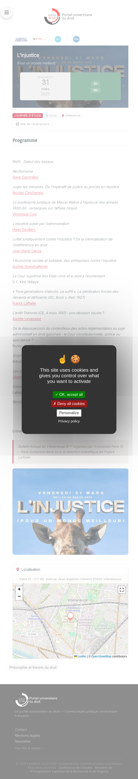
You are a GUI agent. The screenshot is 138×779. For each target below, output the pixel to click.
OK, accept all (69, 395)
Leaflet (80, 656)
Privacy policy (69, 421)
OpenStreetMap (101, 656)
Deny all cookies (69, 404)
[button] (19, 589)
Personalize (69, 413)
